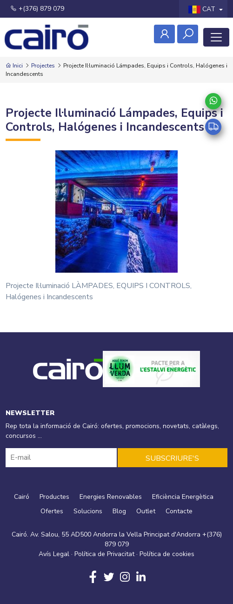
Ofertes (51, 511)
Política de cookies (167, 554)
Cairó (21, 496)
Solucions (87, 511)
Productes (54, 496)
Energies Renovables (111, 496)
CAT (202, 9)
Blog (119, 511)
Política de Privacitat (104, 554)
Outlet (145, 511)
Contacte (179, 511)
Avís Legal (54, 554)
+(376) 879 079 (37, 8)
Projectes (43, 65)
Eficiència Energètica (182, 496)
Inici (14, 65)
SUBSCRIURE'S (172, 458)
